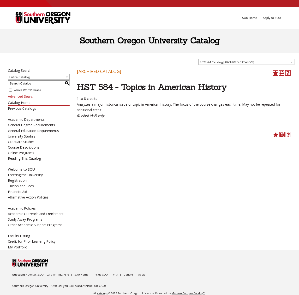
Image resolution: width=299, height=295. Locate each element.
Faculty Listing (19, 236)
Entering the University (25, 175)
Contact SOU (36, 274)
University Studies (21, 136)
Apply (141, 274)
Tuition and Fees (21, 186)
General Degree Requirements (31, 125)
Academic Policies (22, 208)
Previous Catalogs (22, 108)
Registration (17, 180)
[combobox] (246, 62)
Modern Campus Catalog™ (188, 293)
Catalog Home (19, 102)
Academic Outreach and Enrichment (36, 213)
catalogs (102, 293)
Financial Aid (17, 191)
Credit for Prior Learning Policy (31, 241)
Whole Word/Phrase (27, 90)
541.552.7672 (61, 274)
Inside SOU (101, 274)
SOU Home (81, 274)
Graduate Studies (21, 141)
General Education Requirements (33, 130)
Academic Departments (26, 119)
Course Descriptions (23, 147)
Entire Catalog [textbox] (19, 77)
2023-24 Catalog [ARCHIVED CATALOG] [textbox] (227, 62)
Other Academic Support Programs (35, 225)
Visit (115, 274)
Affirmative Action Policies (28, 197)
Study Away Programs (25, 219)
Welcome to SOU (21, 169)
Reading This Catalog (24, 158)
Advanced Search (21, 96)
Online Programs (21, 153)
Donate (128, 274)
